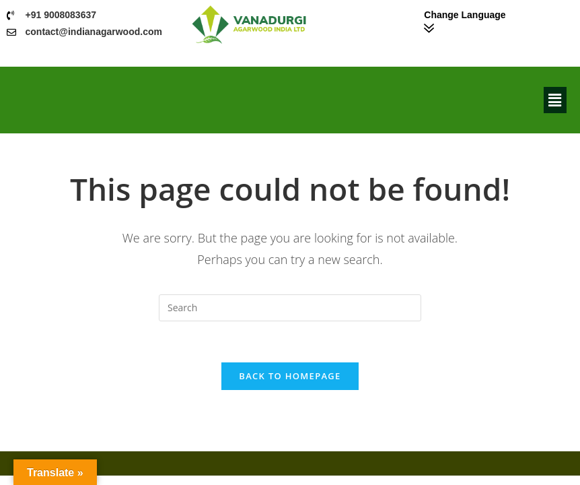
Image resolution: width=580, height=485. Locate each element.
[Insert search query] (290, 307)
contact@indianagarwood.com (94, 31)
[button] (555, 99)
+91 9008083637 (61, 14)
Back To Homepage (289, 376)
